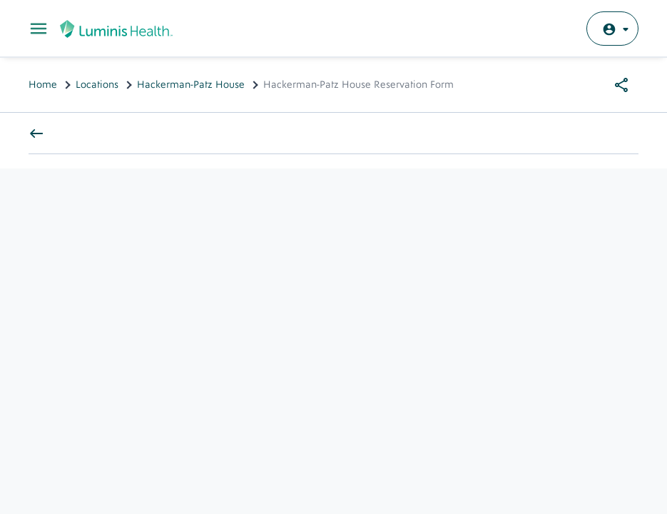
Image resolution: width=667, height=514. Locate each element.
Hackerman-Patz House (191, 85)
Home (43, 85)
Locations (97, 85)
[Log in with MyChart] (612, 28)
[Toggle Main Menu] (38, 28)
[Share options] (621, 85)
